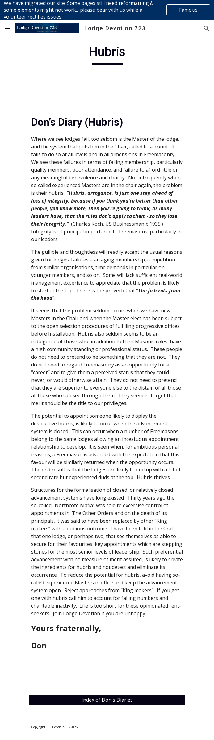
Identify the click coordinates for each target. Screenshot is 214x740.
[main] (107, 54)
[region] (107, 10)
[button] (7, 28)
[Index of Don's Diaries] (107, 700)
